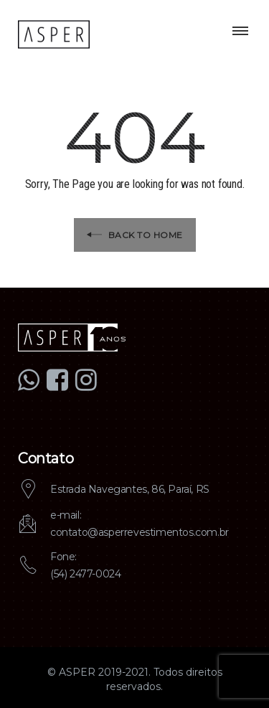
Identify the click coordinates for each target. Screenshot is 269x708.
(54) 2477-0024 (85, 573)
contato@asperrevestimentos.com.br (139, 532)
